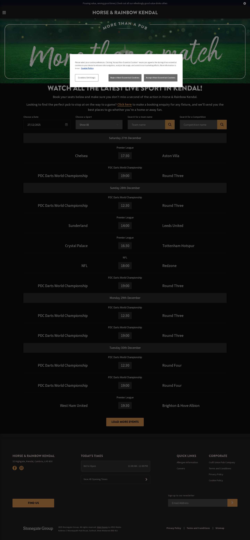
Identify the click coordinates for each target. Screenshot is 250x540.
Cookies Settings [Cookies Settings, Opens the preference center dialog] (86, 77)
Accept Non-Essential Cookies (161, 77)
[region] (126, 70)
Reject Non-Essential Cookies (125, 77)
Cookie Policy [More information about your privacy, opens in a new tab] (87, 68)
